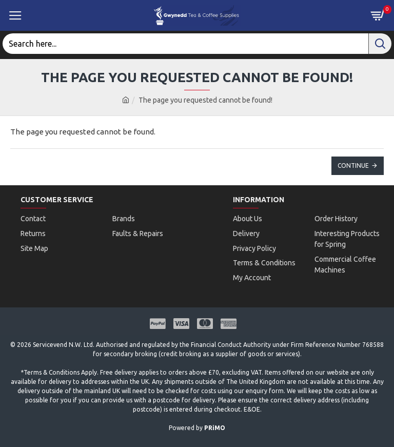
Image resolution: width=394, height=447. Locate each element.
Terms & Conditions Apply (60, 365)
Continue (353, 165)
